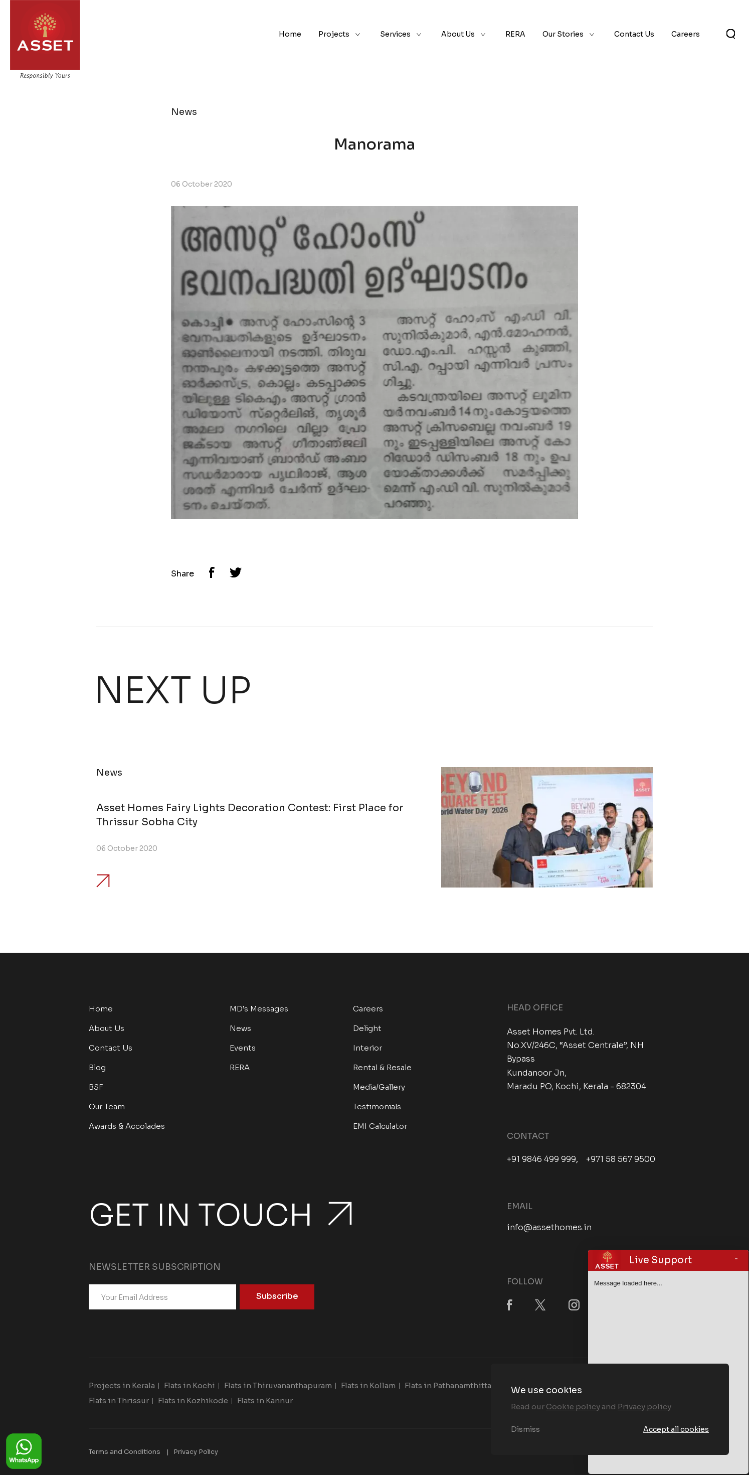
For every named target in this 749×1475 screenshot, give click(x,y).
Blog (97, 1067)
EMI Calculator (380, 1126)
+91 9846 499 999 (541, 1159)
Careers (685, 34)
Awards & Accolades (127, 1126)
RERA (515, 34)
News (240, 1028)
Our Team (107, 1106)
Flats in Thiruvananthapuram (278, 1385)
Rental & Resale (382, 1067)
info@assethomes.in (549, 1227)
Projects (333, 34)
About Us (458, 34)
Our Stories (563, 34)
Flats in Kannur (265, 1400)
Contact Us (634, 34)
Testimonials (377, 1106)
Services (395, 34)
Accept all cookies (676, 1429)
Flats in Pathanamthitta (448, 1385)
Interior (367, 1048)
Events (243, 1048)
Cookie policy (573, 1406)
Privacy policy (644, 1406)
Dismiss (525, 1429)
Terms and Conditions (124, 1451)
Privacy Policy (195, 1451)
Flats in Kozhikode (193, 1400)
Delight (367, 1028)
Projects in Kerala (122, 1385)
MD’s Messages (259, 1008)
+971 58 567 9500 (620, 1159)
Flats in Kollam (368, 1385)
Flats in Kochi (189, 1385)
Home (290, 34)
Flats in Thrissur (119, 1400)
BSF (96, 1087)
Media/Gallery (379, 1087)
